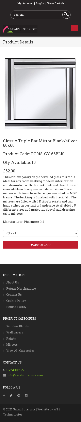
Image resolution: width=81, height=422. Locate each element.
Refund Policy (16, 307)
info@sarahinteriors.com (24, 375)
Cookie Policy (16, 301)
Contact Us (14, 294)
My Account (25, 3)
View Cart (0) (55, 3)
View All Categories (20, 351)
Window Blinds (17, 326)
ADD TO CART (40, 245)
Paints (11, 338)
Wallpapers (14, 332)
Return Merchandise (21, 288)
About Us (12, 282)
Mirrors (12, 344)
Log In (40, 3)
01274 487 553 (15, 370)
